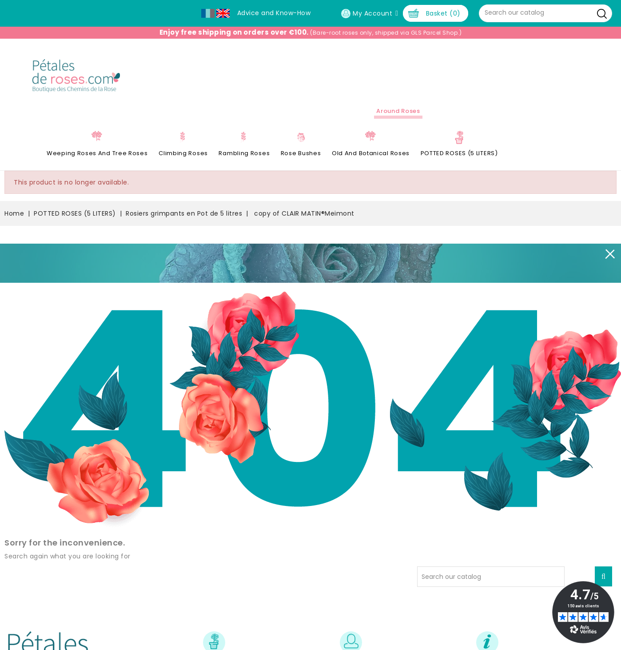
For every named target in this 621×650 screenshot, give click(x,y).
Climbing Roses (183, 153)
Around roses (398, 111)
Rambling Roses (244, 153)
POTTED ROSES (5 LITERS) (459, 153)
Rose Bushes (301, 153)
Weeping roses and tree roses (97, 153)
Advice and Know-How (274, 12)
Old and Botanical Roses (371, 153)
